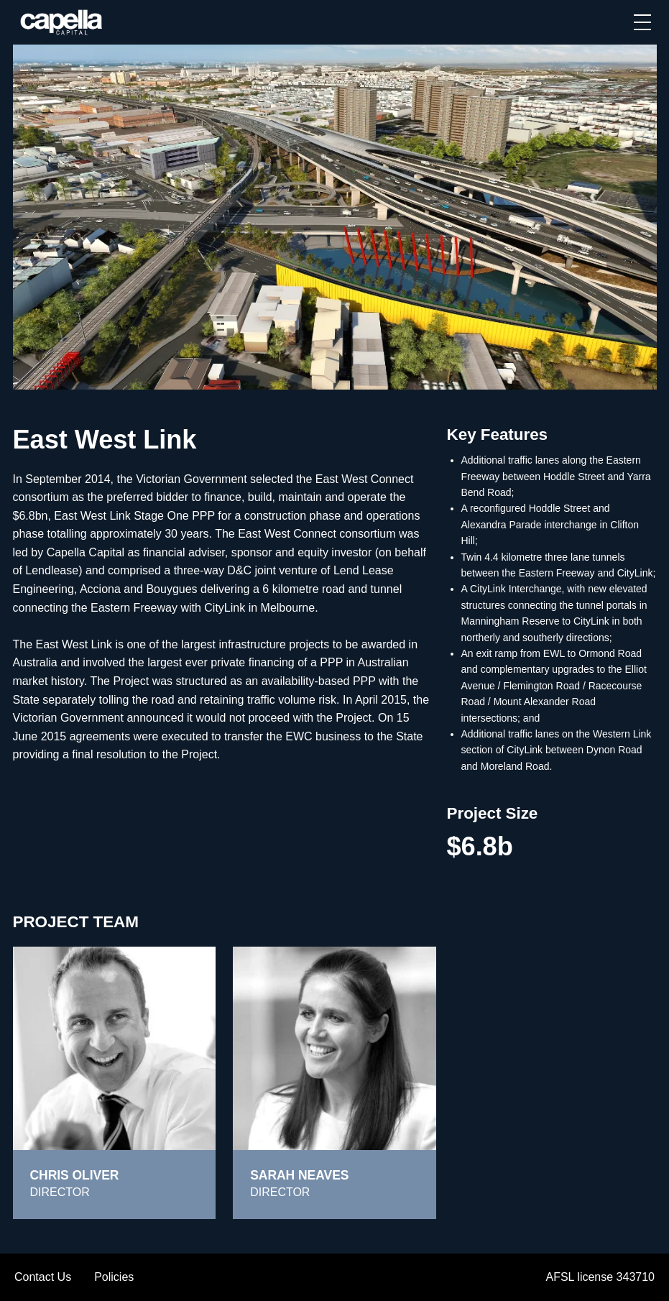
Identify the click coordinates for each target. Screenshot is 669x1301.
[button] (642, 22)
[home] (62, 22)
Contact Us (42, 1277)
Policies (114, 1277)
